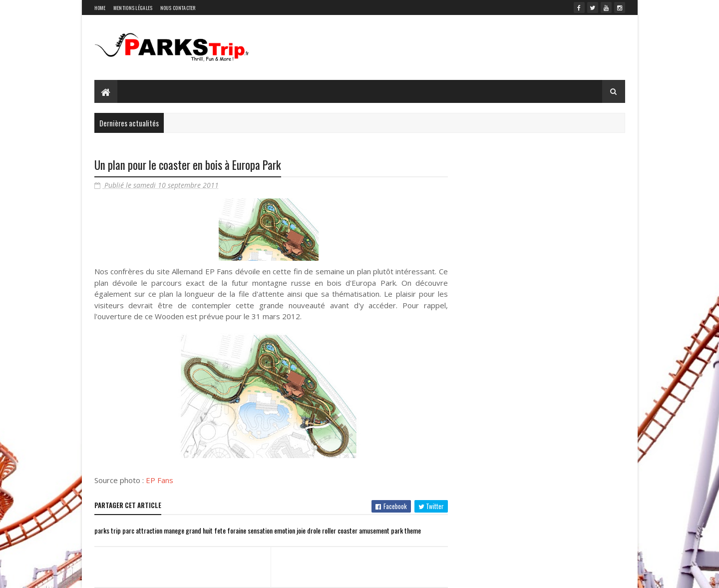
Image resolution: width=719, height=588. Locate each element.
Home (100, 7)
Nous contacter (178, 7)
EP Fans (159, 480)
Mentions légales (133, 7)
